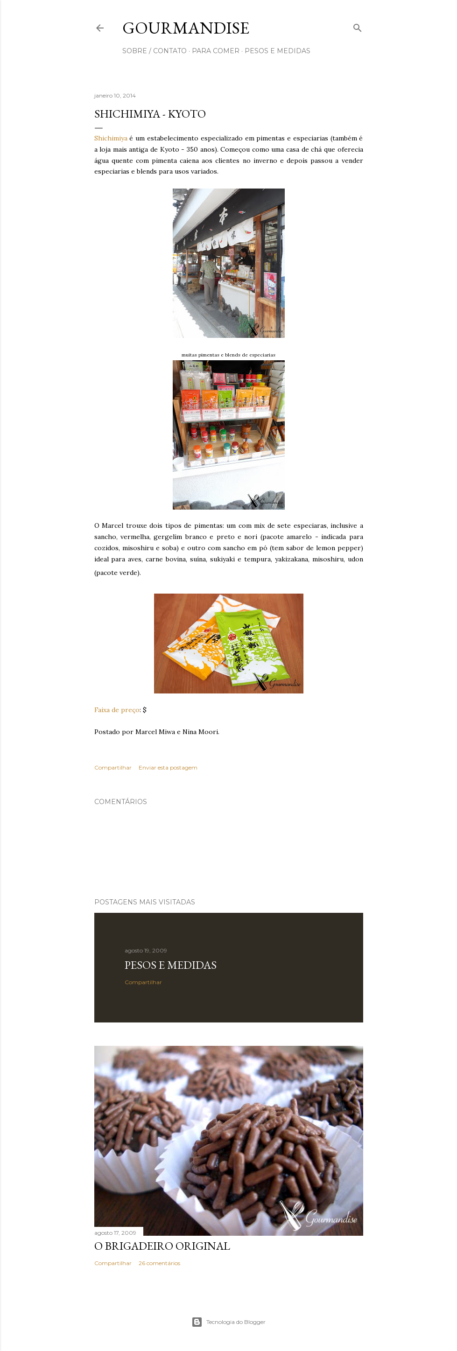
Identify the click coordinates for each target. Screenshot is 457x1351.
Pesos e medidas (171, 965)
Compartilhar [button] (113, 767)
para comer (215, 51)
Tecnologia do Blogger (228, 1322)
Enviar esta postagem (168, 767)
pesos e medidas (277, 51)
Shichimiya (110, 138)
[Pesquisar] (357, 26)
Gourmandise (185, 28)
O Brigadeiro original (162, 1246)
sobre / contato (154, 51)
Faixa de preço (117, 710)
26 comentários (159, 1263)
